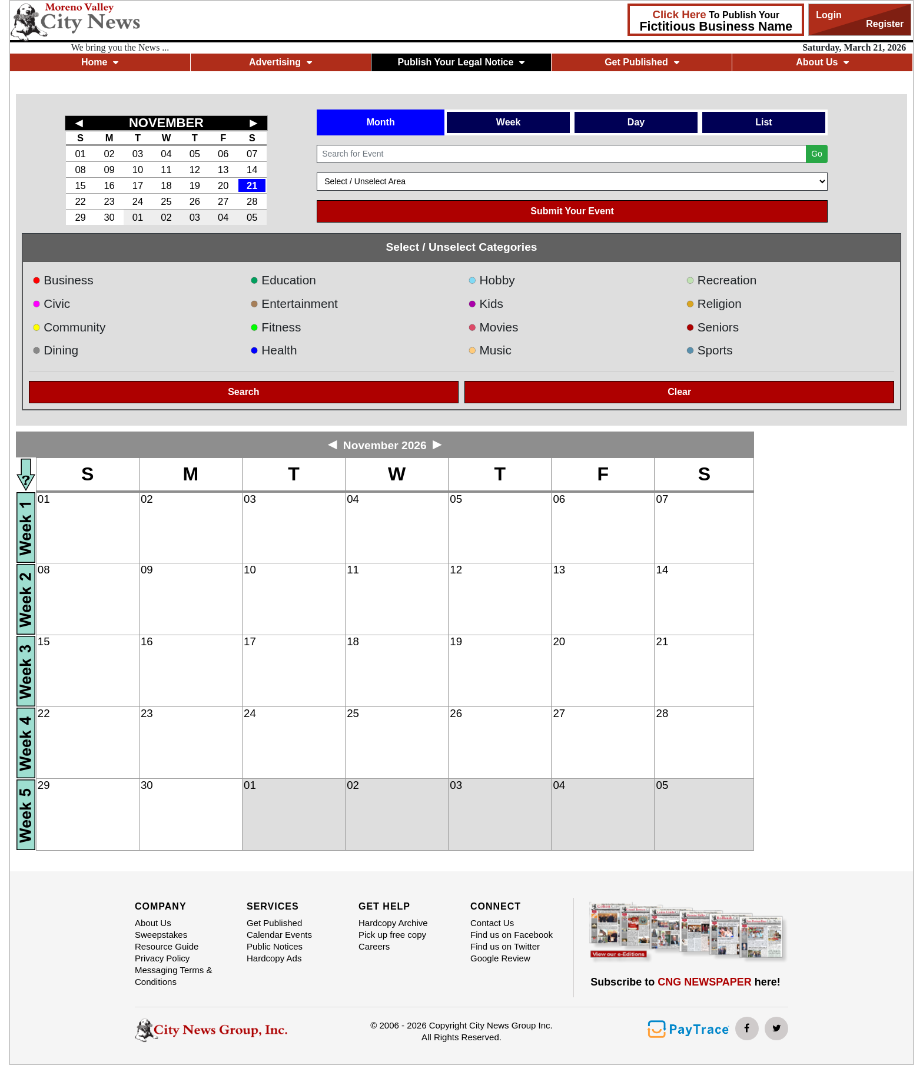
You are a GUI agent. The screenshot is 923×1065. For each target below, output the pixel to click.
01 (80, 153)
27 (223, 201)
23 (109, 201)
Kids (485, 303)
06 (223, 153)
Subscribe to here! (685, 982)
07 (252, 153)
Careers (374, 946)
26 (195, 201)
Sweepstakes (161, 935)
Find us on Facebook (511, 935)
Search (243, 392)
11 (166, 169)
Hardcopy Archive (393, 923)
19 (195, 185)
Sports (709, 350)
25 (166, 201)
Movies (493, 327)
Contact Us (492, 923)
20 (223, 185)
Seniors (712, 327)
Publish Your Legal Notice (461, 62)
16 (109, 185)
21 (252, 185)
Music (490, 350)
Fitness (275, 327)
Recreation (721, 280)
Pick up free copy (392, 935)
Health (273, 350)
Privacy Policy (162, 958)
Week (508, 122)
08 (80, 169)
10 (137, 169)
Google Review (500, 958)
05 (195, 153)
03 (137, 153)
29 (80, 217)
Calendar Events (279, 935)
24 (137, 201)
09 (109, 169)
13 (223, 169)
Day (636, 122)
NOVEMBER (166, 122)
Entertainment (294, 303)
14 (252, 169)
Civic (51, 303)
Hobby (491, 280)
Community (69, 327)
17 (137, 185)
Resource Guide (166, 946)
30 (109, 217)
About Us (822, 62)
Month (381, 122)
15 (80, 185)
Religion (714, 303)
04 (166, 153)
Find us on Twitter (505, 946)
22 (80, 201)
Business (63, 280)
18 (166, 185)
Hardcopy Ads (274, 958)
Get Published (642, 62)
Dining (55, 350)
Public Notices (275, 946)
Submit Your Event (572, 211)
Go (816, 153)
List (763, 122)
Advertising (280, 62)
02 (109, 153)
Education (283, 280)
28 (252, 201)
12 (195, 169)
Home (99, 62)
